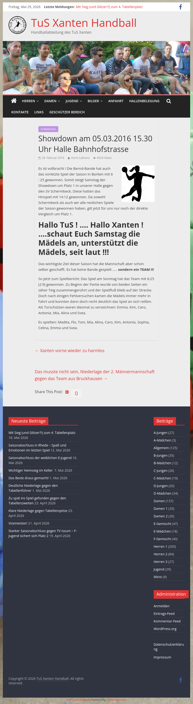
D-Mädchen (48, 129)
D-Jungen (161, 485)
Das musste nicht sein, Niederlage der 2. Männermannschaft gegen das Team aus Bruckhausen (95, 375)
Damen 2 (161, 516)
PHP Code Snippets (78, 699)
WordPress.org (165, 628)
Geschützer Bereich (67, 112)
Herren (28, 101)
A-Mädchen (162, 440)
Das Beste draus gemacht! (29, 478)
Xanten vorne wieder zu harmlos (69, 350)
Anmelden (162, 606)
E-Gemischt (162, 523)
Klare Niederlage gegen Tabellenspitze (38, 510)
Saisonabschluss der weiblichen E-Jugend (40, 458)
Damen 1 (161, 508)
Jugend (72, 101)
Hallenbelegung (144, 101)
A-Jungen (160, 432)
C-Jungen (160, 470)
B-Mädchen (162, 463)
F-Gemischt (162, 539)
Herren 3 (160, 561)
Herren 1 (160, 546)
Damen (50, 101)
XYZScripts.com (116, 699)
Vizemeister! (18, 523)
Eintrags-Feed (164, 613)
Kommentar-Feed (167, 621)
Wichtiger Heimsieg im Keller (31, 470)
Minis (158, 577)
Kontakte (20, 112)
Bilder (93, 101)
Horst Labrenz (80, 158)
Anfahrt (115, 101)
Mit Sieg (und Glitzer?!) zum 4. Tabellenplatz (109, 7)
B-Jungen (161, 455)
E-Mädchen (162, 531)
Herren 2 (160, 554)
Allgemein (161, 448)
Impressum (162, 657)
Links (39, 112)
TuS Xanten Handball (84, 22)
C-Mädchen (162, 478)
